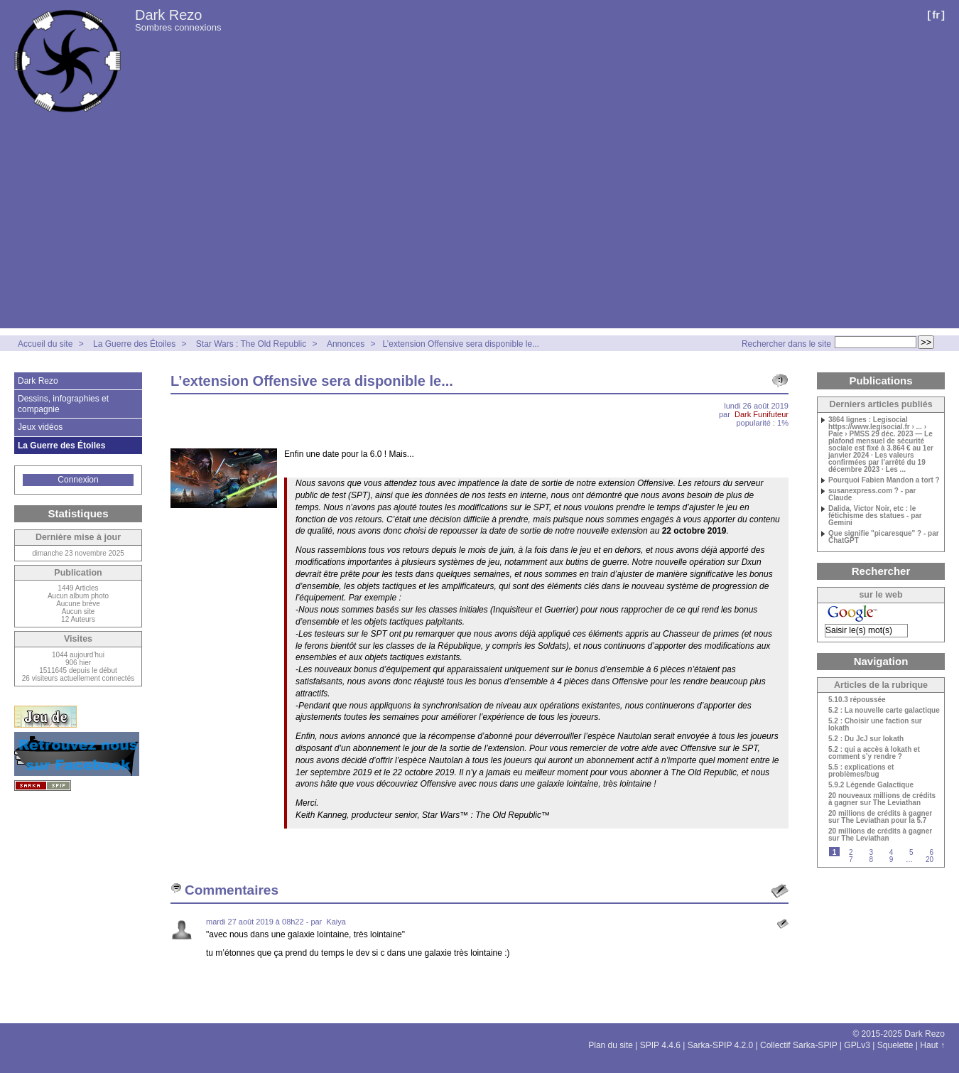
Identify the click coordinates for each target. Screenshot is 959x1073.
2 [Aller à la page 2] (851, 852)
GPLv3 (857, 1045)
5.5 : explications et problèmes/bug (861, 771)
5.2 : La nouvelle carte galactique (884, 710)
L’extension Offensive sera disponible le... (461, 344)
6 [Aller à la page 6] (931, 852)
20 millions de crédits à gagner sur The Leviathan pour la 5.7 (880, 817)
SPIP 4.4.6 (660, 1045)
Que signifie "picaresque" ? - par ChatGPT (883, 537)
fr (936, 15)
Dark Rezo (168, 15)
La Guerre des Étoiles (134, 344)
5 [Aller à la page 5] (911, 852)
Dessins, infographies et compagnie (63, 404)
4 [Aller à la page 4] (891, 852)
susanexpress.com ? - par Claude (872, 494)
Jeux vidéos (40, 427)
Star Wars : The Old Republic (251, 344)
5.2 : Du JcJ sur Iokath (866, 739)
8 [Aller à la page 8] (871, 859)
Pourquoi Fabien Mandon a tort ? (884, 480)
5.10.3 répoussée (857, 699)
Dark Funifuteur (762, 414)
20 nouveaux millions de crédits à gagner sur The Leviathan (882, 799)
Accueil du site (45, 344)
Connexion (78, 480)
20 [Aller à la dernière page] (929, 859)
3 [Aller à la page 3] (871, 852)
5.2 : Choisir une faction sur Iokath (875, 725)
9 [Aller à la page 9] (891, 859)
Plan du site (610, 1045)
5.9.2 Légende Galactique (871, 785)
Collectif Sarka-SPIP (799, 1045)
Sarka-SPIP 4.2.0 (721, 1045)
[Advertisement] (479, 228)
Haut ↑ (932, 1045)
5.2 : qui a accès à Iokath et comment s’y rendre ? (874, 753)
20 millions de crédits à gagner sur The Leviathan (880, 835)
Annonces (345, 344)
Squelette (895, 1045)
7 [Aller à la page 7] (851, 859)
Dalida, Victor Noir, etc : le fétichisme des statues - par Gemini (875, 516)
